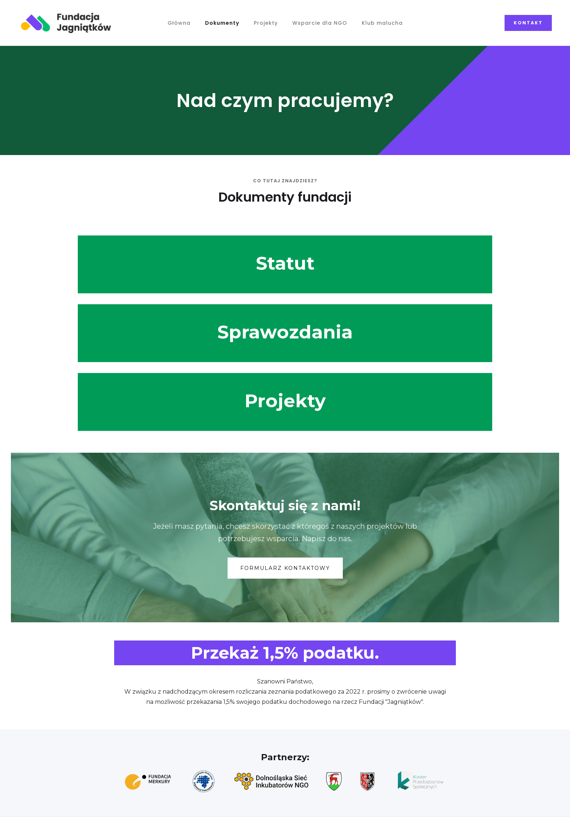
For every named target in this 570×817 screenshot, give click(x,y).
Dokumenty (222, 23)
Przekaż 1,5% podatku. (285, 653)
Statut (285, 263)
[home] (66, 23)
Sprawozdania (285, 332)
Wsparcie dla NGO (319, 23)
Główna (179, 23)
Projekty (266, 23)
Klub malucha (382, 23)
